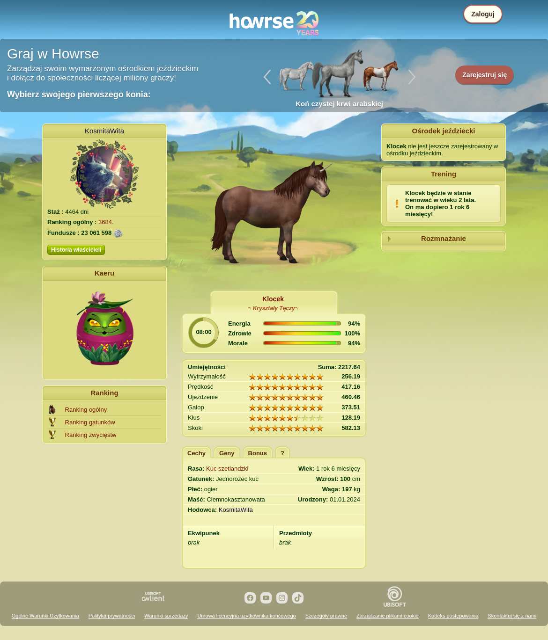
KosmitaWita (104, 131)
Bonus (257, 453)
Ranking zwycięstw (91, 434)
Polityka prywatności (112, 615)
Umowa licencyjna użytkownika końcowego (246, 615)
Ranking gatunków (90, 422)
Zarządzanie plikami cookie (387, 615)
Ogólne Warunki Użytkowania (45, 615)
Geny (227, 453)
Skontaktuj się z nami (512, 615)
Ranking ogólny (86, 409)
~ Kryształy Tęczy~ (273, 308)
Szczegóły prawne (326, 615)
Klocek (273, 299)
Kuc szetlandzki (227, 468)
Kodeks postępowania (453, 615)
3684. (106, 221)
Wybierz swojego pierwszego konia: (79, 94)
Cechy (196, 453)
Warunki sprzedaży (166, 615)
